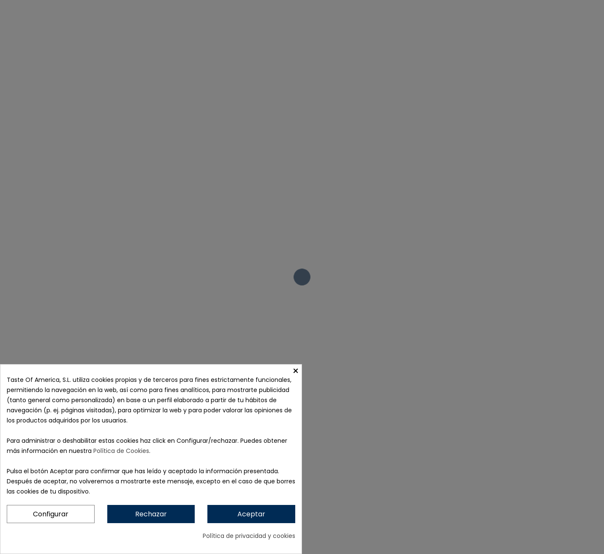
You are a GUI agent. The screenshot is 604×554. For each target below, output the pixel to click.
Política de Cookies (121, 451)
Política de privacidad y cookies (249, 536)
